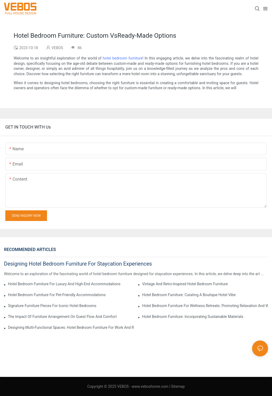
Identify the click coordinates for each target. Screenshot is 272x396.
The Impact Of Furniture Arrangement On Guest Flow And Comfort (62, 316)
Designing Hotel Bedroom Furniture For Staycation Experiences (78, 264)
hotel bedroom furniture (122, 58)
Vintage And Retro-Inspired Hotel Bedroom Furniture (185, 284)
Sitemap (178, 386)
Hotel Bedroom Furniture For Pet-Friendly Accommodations (57, 295)
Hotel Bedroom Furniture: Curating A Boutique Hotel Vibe (189, 295)
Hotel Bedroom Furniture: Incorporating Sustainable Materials (192, 316)
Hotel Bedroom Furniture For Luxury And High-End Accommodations (64, 284)
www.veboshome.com (149, 386)
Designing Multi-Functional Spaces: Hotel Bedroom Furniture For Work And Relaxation (71, 327)
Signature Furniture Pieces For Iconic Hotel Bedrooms (52, 306)
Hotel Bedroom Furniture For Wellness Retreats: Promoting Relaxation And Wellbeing (205, 306)
